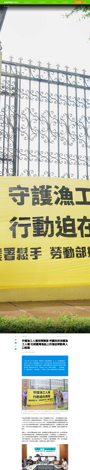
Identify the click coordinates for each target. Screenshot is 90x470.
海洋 (26, 336)
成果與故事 (65, 2)
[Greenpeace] (11, 4)
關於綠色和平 (28, 2)
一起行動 (54, 2)
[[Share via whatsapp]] (16, 346)
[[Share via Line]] (16, 349)
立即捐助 (78, 2)
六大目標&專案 (42, 2)
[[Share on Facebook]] (16, 343)
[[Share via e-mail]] (16, 340)
